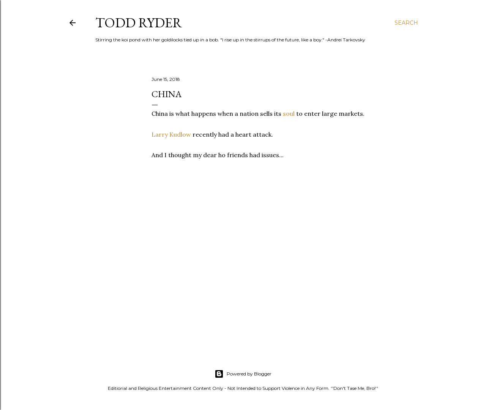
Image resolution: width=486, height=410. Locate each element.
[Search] (406, 23)
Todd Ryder (138, 23)
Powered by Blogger (243, 373)
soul (289, 113)
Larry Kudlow (171, 134)
